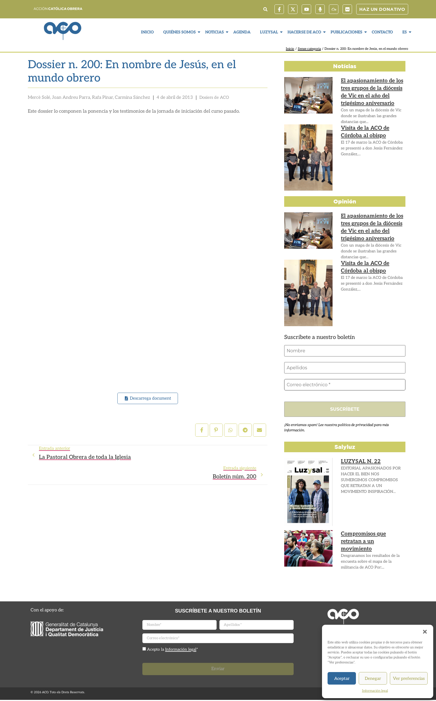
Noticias (215, 32)
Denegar (373, 678)
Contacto (382, 32)
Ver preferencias (409, 678)
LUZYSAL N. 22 (357, 462)
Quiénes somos (180, 32)
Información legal (375, 691)
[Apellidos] (344, 368)
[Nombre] (344, 351)
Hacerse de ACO (305, 32)
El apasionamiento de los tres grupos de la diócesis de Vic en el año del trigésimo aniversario (372, 90)
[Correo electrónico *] (344, 385)
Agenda (242, 32)
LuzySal (269, 32)
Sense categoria (309, 49)
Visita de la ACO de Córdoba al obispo (371, 131)
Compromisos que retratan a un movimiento (370, 537)
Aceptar (342, 678)
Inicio (147, 32)
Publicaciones (347, 32)
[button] (425, 631)
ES (405, 32)
